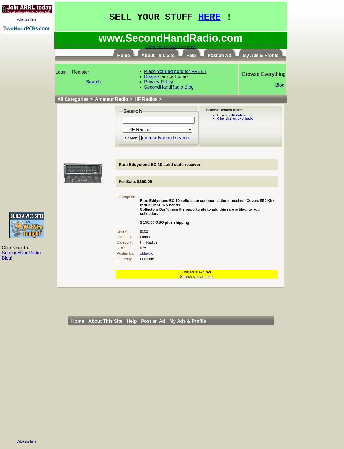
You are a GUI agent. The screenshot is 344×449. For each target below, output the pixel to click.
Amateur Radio (111, 99)
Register (80, 72)
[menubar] (140, 321)
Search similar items (196, 276)
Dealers (152, 76)
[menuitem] (79, 321)
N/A (143, 248)
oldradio (146, 253)
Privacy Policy (158, 81)
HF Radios (146, 99)
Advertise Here (26, 19)
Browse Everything (264, 74)
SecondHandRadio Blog (169, 87)
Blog (280, 85)
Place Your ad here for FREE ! (175, 71)
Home (77, 321)
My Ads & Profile (187, 321)
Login (61, 72)
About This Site (105, 321)
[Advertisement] (26, 123)
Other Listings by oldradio (235, 118)
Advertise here (26, 441)
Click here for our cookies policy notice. (170, 47)
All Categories (73, 99)
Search (93, 81)
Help (132, 321)
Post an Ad (153, 321)
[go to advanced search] (166, 137)
